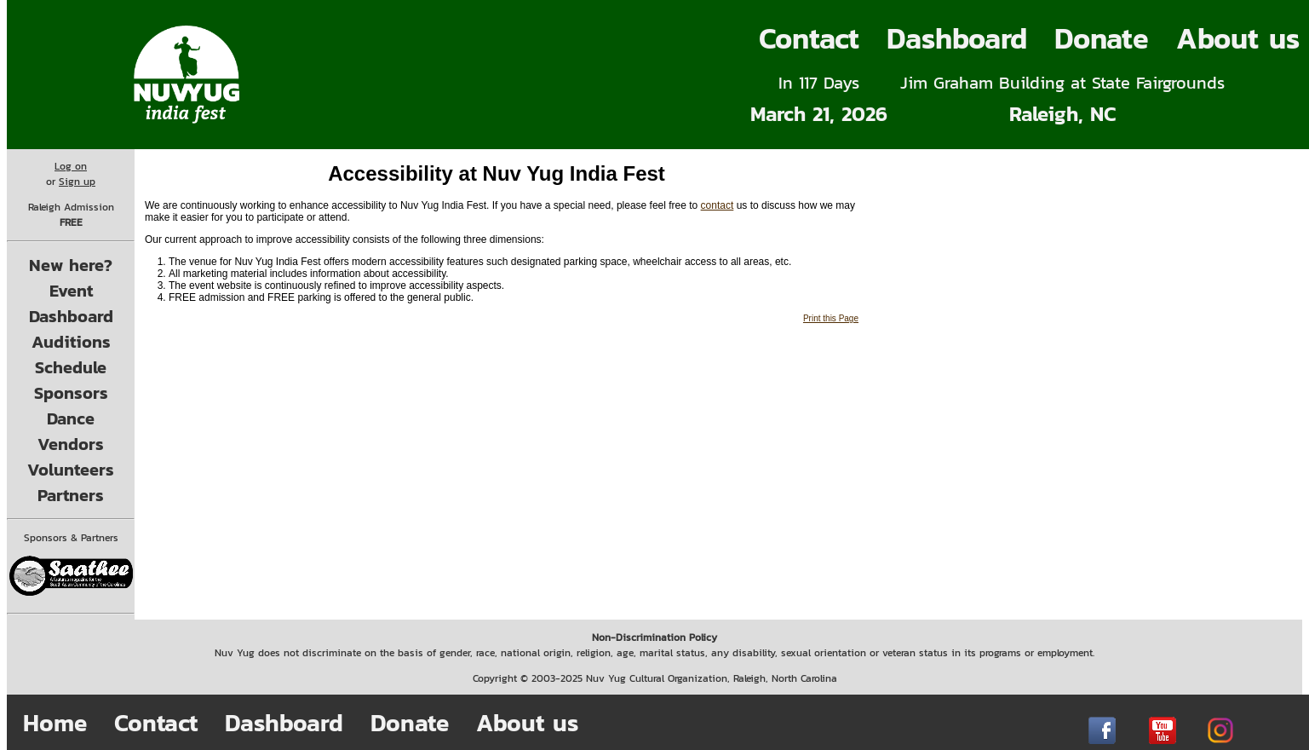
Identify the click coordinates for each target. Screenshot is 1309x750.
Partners (70, 495)
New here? (70, 265)
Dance (71, 418)
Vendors (70, 444)
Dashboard (957, 38)
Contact (809, 38)
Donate (1101, 38)
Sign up (77, 181)
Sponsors (71, 393)
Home (55, 723)
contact (717, 205)
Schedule (70, 367)
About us (527, 723)
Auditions (71, 342)
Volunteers (70, 469)
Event (71, 290)
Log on (71, 166)
